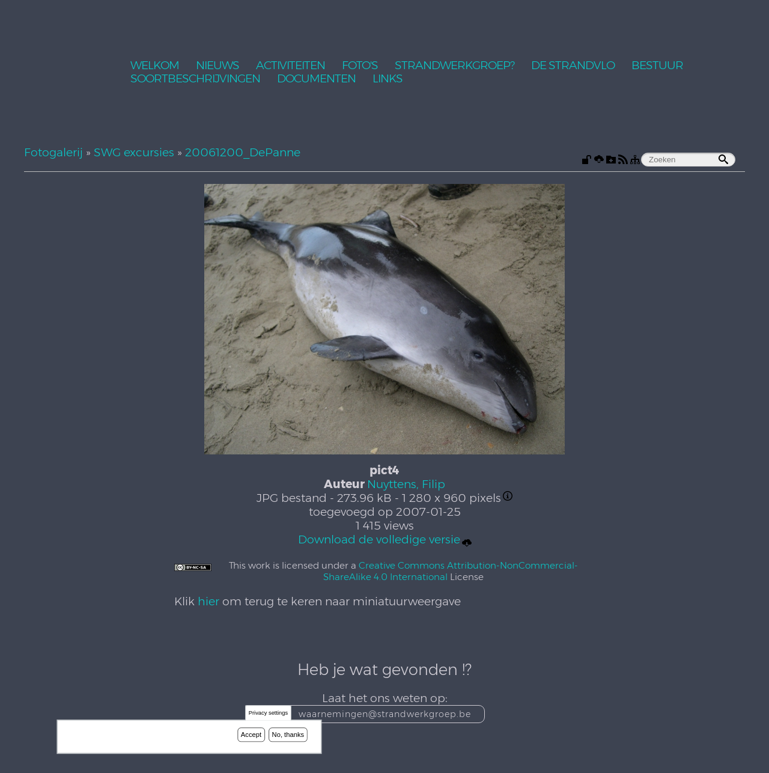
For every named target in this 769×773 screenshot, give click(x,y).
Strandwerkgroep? (454, 66)
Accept (251, 735)
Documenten (316, 79)
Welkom (154, 66)
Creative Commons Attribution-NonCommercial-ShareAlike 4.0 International (450, 571)
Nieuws (217, 66)
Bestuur (657, 66)
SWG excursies (134, 152)
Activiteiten (290, 66)
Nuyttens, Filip (406, 484)
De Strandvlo (573, 66)
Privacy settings (268, 713)
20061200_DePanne (242, 152)
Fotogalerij (53, 152)
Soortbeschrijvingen (195, 79)
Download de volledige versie (385, 540)
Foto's (360, 66)
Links (387, 79)
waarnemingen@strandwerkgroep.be (385, 714)
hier (208, 601)
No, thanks (288, 735)
